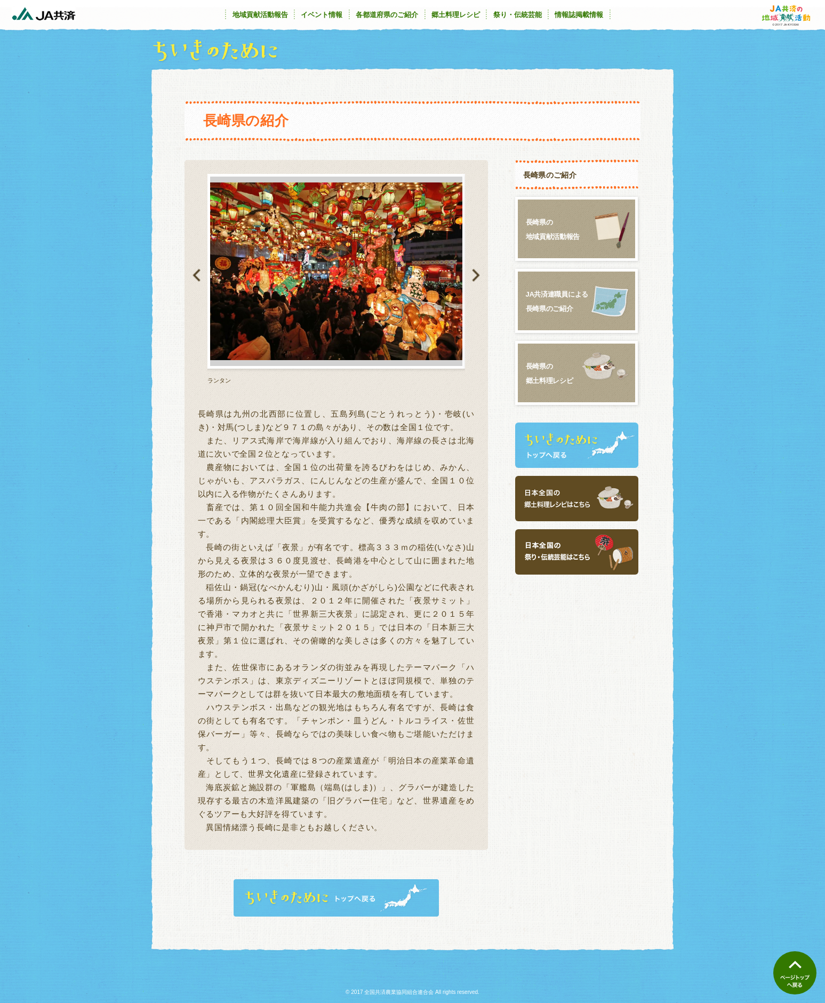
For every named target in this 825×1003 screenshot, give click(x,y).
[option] (336, 279)
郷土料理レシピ (455, 15)
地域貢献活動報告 (260, 15)
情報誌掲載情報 (579, 15)
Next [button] (476, 275)
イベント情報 (321, 15)
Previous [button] (197, 275)
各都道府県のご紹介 (387, 15)
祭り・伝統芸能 (517, 15)
